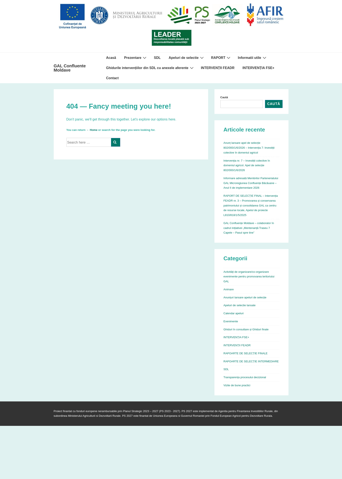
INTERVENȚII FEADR (218, 68)
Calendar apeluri (234, 313)
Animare (229, 289)
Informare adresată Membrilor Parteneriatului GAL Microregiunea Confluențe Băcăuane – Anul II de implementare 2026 (251, 183)
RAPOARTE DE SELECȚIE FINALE (246, 353)
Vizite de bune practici (237, 385)
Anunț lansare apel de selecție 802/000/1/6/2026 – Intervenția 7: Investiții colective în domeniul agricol (249, 147)
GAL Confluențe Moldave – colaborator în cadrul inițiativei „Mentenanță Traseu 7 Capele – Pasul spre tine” (249, 228)
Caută (224, 97)
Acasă (111, 58)
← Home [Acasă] (92, 130)
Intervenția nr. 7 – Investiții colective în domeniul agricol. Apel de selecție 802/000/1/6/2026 (247, 165)
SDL (157, 58)
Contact (112, 78)
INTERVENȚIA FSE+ (258, 68)
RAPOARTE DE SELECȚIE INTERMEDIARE (251, 361)
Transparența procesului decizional (245, 377)
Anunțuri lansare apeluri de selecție (245, 297)
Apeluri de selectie (187, 58)
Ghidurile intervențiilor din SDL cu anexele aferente (150, 68)
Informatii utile (252, 58)
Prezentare (136, 58)
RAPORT (221, 58)
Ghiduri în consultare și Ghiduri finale (246, 329)
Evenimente (231, 321)
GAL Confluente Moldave (70, 68)
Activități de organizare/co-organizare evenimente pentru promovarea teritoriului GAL (249, 276)
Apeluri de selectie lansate (240, 305)
